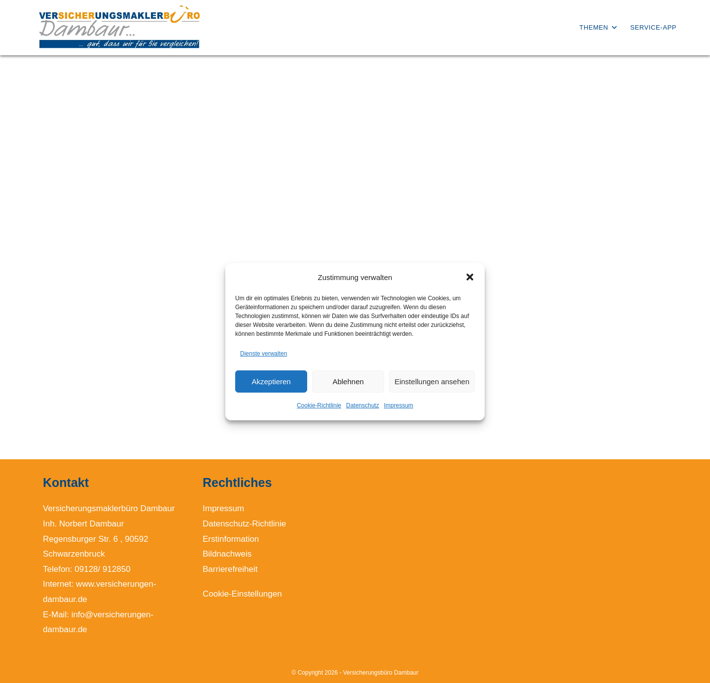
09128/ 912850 (102, 569)
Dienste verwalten (263, 353)
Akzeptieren (270, 381)
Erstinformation (231, 539)
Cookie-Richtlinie (319, 405)
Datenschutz (362, 405)
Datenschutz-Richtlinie (244, 523)
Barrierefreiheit (230, 569)
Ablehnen (347, 381)
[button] (470, 277)
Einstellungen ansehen (431, 381)
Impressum (398, 405)
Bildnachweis (227, 554)
